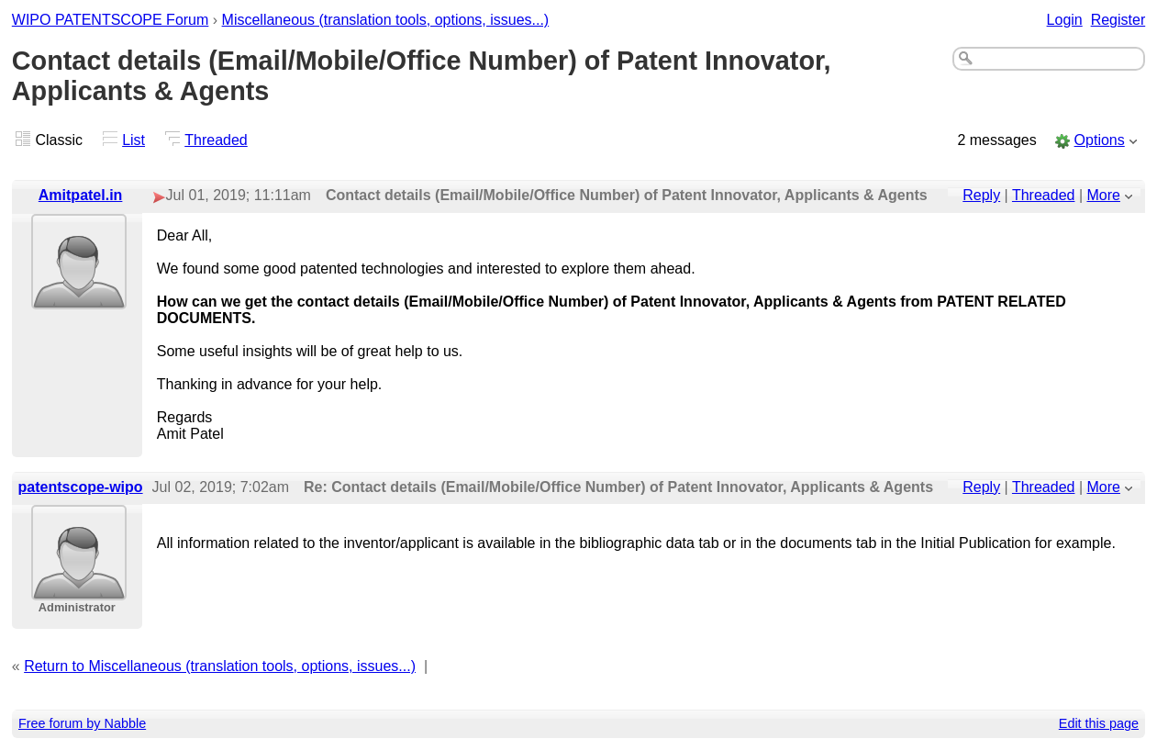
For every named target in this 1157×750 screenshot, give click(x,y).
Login (1065, 20)
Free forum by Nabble (82, 723)
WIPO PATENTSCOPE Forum (110, 20)
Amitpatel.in (81, 195)
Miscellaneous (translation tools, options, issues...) (386, 20)
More (1103, 195)
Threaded (216, 140)
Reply (981, 195)
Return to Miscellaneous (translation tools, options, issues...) (220, 666)
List (133, 140)
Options (1099, 140)
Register (1118, 20)
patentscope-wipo (80, 487)
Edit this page (1099, 723)
